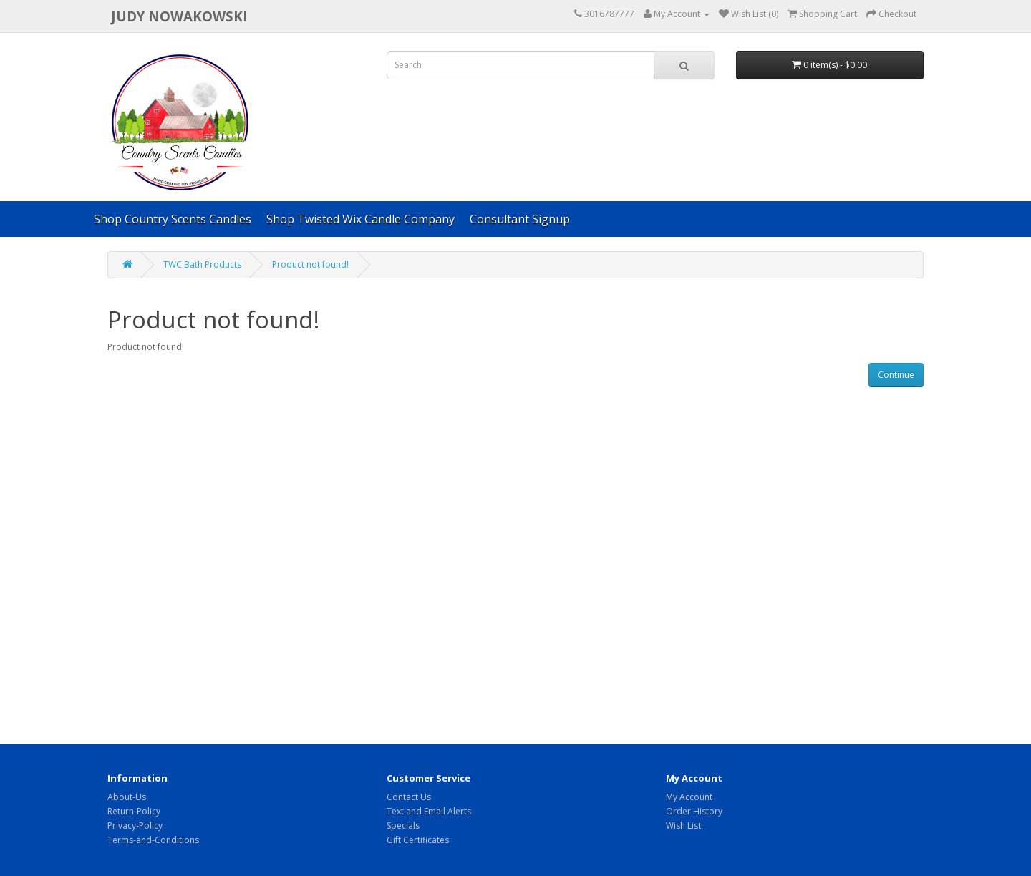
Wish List (683, 825)
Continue (896, 375)
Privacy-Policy (135, 825)
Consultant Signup (520, 219)
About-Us (126, 797)
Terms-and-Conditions (153, 840)
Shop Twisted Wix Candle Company (360, 219)
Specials (403, 825)
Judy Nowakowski (179, 16)
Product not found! (310, 264)
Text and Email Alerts (429, 811)
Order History (694, 811)
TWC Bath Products (202, 264)
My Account (689, 797)
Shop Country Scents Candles (172, 219)
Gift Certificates (418, 840)
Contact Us (409, 797)
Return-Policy (133, 811)
